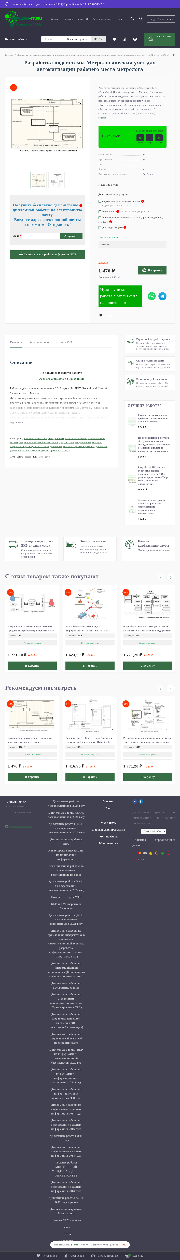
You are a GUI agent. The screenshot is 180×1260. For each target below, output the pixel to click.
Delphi (20, 457)
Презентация (109, 211)
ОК (124, 1244)
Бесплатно (66, 1240)
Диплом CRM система (66, 1220)
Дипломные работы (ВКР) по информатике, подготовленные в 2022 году (66, 886)
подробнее (17, 422)
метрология (44, 457)
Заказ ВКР (83, 19)
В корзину (152, 270)
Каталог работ (16, 39)
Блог (109, 808)
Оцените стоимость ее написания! (61, 378)
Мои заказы (109, 822)
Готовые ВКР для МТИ (66, 897)
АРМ (12, 457)
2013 (35, 457)
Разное (66, 1227)
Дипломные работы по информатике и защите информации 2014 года (66, 1151)
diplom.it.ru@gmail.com (20, 826)
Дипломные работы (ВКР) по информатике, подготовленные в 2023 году (66, 828)
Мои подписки (108, 843)
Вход (152, 19)
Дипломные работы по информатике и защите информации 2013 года (66, 1186)
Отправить (71, 236)
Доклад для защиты (112, 227)
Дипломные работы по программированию (72, 446)
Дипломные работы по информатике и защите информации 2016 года (66, 1124)
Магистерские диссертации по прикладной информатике (66, 855)
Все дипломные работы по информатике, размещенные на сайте (66, 870)
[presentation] (160, 577)
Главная (9, 55)
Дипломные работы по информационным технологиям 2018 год (66, 1093)
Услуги (55, 19)
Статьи (66, 1234)
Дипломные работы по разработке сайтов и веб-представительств (66, 1038)
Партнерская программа (108, 829)
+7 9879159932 (15, 802)
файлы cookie (78, 1245)
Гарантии (68, 19)
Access (27, 457)
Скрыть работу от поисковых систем (121, 201)
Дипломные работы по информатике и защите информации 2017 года (66, 1109)
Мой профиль (109, 836)
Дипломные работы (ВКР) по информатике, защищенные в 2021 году (66, 919)
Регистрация (165, 19)
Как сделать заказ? (103, 19)
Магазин (108, 801)
